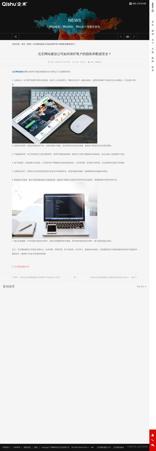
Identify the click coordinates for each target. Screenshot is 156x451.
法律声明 (16, 447)
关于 (153, 41)
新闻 (153, 59)
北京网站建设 (118, 447)
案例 (153, 32)
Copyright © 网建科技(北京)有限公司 (55, 447)
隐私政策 (27, 447)
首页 (153, 23)
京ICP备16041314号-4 (80, 447)
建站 (36, 447)
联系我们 (6, 447)
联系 (153, 69)
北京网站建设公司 (20, 266)
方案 (153, 50)
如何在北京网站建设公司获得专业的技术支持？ (109, 278)
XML (92, 447)
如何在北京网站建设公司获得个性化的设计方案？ (40, 278)
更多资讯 (140, 287)
